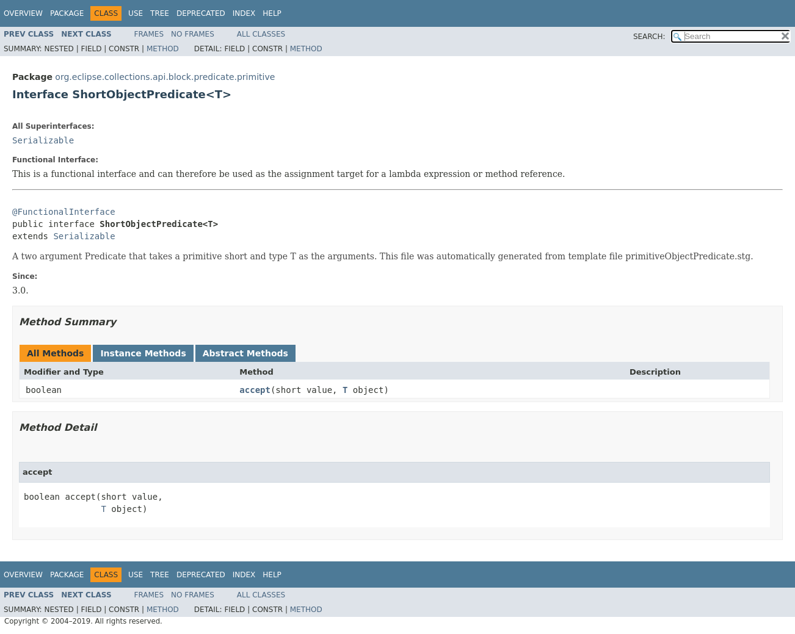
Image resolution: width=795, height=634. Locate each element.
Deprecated (200, 13)
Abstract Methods (245, 353)
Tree (159, 13)
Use (135, 13)
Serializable (43, 140)
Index (244, 13)
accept (254, 390)
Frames (149, 34)
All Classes (261, 34)
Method (163, 49)
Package (67, 13)
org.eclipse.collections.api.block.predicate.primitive (165, 77)
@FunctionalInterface (63, 212)
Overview (23, 13)
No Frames (192, 34)
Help (272, 13)
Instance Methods (143, 353)
